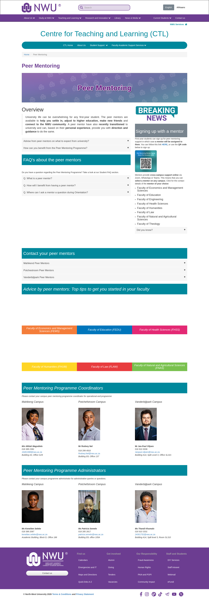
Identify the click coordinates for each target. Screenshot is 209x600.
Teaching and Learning (69, 18)
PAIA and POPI (145, 574)
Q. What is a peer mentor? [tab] (76, 178)
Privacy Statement (85, 594)
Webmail (171, 574)
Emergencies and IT (87, 567)
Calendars (83, 560)
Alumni (111, 560)
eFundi (171, 582)
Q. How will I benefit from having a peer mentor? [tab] (76, 185)
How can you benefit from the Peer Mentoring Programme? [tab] (76, 147)
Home (26, 54)
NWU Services (178, 24)
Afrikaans (181, 7)
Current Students (162, 18)
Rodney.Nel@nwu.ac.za (89, 453)
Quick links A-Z (85, 582)
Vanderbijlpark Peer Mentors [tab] (105, 277)
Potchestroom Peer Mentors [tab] (105, 270)
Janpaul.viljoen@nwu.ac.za (147, 452)
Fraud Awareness (146, 560)
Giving (111, 567)
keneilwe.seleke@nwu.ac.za (34, 534)
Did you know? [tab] (161, 229)
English (168, 7)
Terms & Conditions (61, 594)
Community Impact (146, 582)
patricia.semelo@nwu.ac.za (90, 534)
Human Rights (144, 567)
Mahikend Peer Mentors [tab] (105, 263)
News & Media (132, 18)
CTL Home (68, 45)
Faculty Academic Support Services (129, 45)
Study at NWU (46, 18)
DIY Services (173, 560)
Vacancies (112, 582)
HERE (164, 144)
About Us (29, 18)
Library (118, 18)
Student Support (99, 45)
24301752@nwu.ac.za (145, 534)
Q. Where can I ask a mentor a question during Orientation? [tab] (76, 192)
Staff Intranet (173, 567)
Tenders (111, 574)
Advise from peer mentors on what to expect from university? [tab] (76, 140)
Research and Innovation (97, 18)
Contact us (180, 18)
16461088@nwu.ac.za (32, 452)
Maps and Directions (87, 574)
